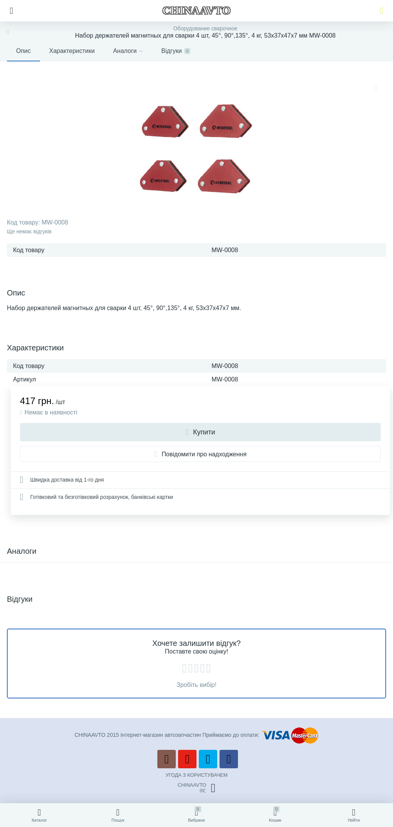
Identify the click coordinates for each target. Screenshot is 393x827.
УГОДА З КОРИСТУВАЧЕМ (196, 775)
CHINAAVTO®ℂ (196, 788)
